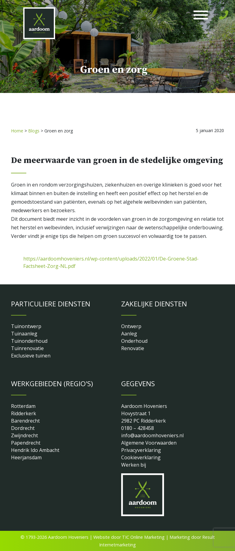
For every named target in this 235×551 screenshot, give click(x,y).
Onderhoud (134, 341)
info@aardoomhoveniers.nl (152, 435)
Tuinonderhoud (29, 341)
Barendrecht (25, 420)
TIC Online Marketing (143, 537)
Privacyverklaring (141, 450)
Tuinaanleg (24, 333)
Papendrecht (25, 442)
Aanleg (129, 333)
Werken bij (133, 464)
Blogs (33, 131)
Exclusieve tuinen (30, 355)
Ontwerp (131, 326)
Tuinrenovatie (27, 348)
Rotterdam (23, 406)
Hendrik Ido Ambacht (35, 450)
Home (17, 131)
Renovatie (132, 348)
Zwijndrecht (24, 435)
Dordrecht (23, 428)
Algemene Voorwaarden (149, 442)
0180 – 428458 (137, 428)
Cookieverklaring (141, 457)
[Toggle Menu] (200, 15)
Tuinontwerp (26, 326)
